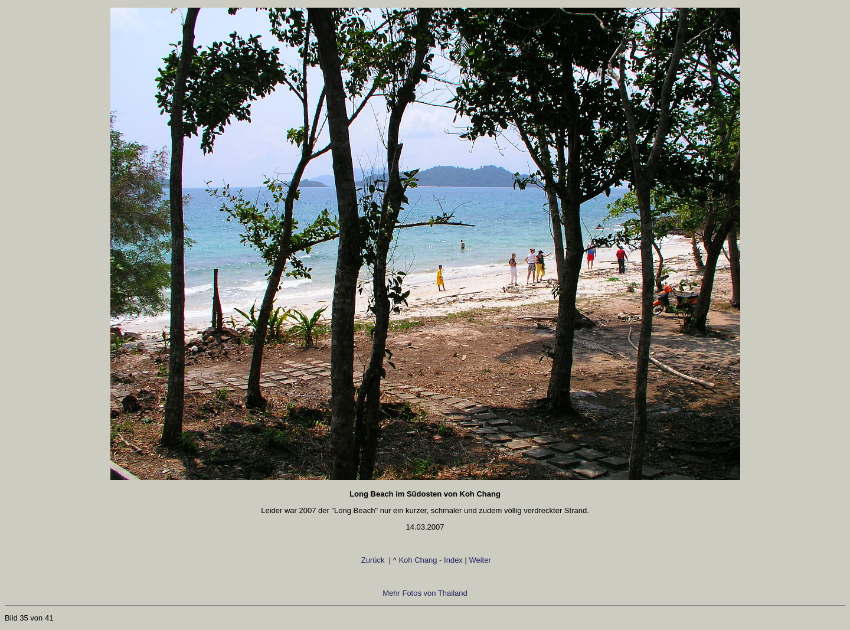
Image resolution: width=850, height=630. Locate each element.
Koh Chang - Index (430, 560)
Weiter (482, 560)
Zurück (367, 560)
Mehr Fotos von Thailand (425, 593)
